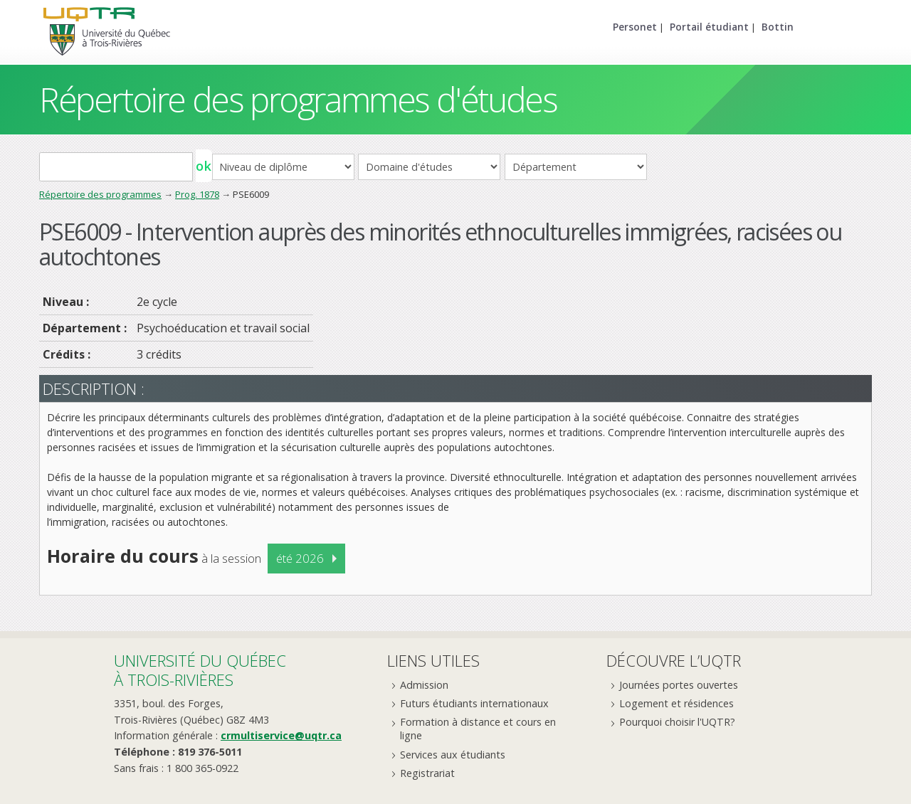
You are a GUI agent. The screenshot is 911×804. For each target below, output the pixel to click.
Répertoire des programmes (100, 194)
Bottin (778, 26)
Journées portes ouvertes (678, 685)
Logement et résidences (676, 703)
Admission (424, 685)
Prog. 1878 (197, 194)
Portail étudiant (709, 26)
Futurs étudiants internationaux (474, 703)
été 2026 (300, 558)
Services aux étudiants (452, 754)
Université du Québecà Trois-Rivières (200, 670)
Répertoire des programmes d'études (298, 99)
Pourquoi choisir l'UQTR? (677, 722)
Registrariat (427, 773)
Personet (635, 26)
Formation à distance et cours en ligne (478, 728)
